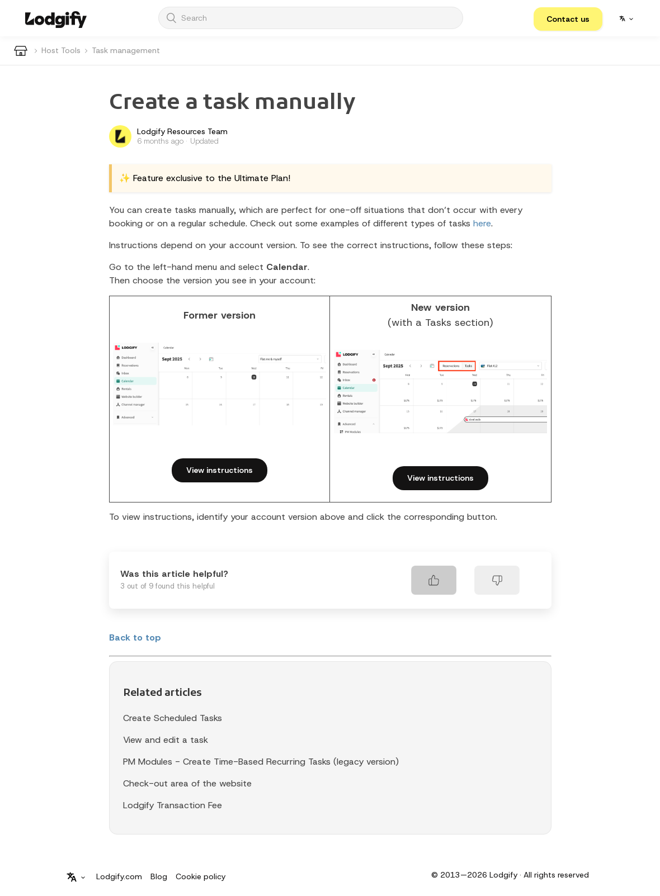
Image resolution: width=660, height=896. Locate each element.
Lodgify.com (119, 876)
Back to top (135, 637)
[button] (568, 19)
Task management (126, 50)
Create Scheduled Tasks (172, 718)
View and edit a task (165, 740)
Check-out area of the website (187, 783)
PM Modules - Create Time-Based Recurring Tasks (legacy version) (261, 761)
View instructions (219, 470)
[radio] (433, 580)
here (482, 223)
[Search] (310, 18)
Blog (158, 876)
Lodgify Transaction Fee (172, 805)
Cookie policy (200, 876)
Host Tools (61, 50)
